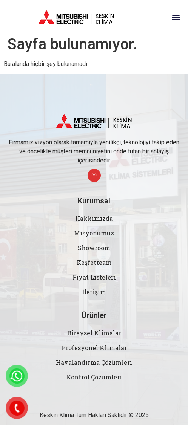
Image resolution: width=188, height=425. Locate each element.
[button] (176, 17)
